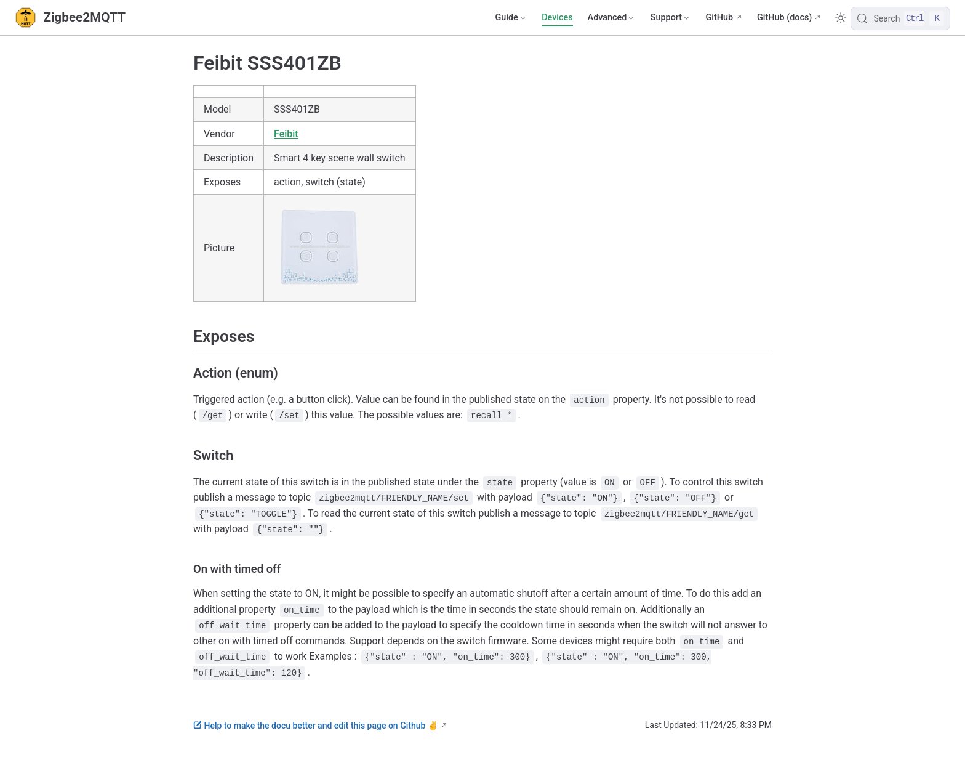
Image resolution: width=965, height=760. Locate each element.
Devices (557, 17)
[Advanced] (612, 18)
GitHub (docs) (784, 17)
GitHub (719, 17)
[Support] (671, 18)
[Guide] (511, 18)
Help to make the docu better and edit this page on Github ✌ (315, 725)
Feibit (286, 134)
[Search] (900, 18)
